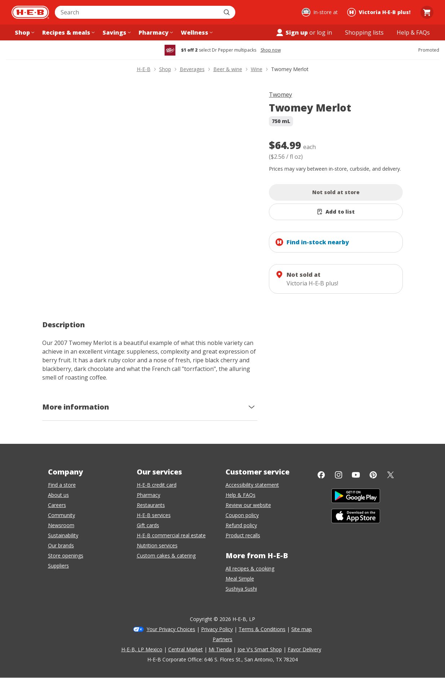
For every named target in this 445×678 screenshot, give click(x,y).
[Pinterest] (373, 475)
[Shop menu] (24, 32)
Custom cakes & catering (166, 555)
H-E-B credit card (156, 484)
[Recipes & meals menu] (67, 32)
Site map (301, 629)
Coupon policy (242, 515)
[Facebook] (321, 475)
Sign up (291, 32)
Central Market (185, 649)
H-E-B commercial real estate (171, 535)
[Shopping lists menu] (364, 32)
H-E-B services (154, 515)
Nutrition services (157, 545)
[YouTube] (356, 475)
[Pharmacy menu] (155, 32)
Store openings (65, 555)
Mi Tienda (220, 649)
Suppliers (58, 565)
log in (324, 32)
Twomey (280, 95)
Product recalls (243, 535)
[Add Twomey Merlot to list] (336, 212)
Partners (222, 639)
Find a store (62, 484)
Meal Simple (240, 578)
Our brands (61, 545)
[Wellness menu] (196, 32)
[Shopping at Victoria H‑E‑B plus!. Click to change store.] (380, 12)
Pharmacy (148, 494)
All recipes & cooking (250, 568)
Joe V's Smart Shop (259, 649)
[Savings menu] (115, 32)
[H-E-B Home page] (30, 12)
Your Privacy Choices (171, 629)
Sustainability (63, 535)
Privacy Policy (217, 629)
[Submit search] (227, 12)
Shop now (271, 50)
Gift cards (148, 525)
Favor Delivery (304, 649)
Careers (57, 505)
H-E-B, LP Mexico (141, 649)
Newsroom (61, 525)
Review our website (248, 505)
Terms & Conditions (262, 629)
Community (61, 515)
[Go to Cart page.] (426, 12)
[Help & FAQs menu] (413, 32)
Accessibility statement (252, 484)
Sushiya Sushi (241, 588)
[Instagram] (338, 475)
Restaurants (151, 505)
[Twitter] (390, 475)
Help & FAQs (241, 494)
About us (58, 494)
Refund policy (241, 525)
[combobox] (137, 12)
